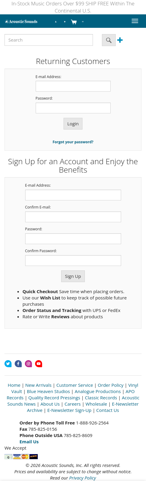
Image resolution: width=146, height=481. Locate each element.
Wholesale (96, 404)
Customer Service (74, 385)
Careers (72, 404)
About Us (50, 404)
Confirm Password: (41, 251)
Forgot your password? (73, 141)
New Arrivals (38, 385)
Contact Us (107, 410)
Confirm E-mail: (38, 207)
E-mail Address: (48, 76)
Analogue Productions (98, 391)
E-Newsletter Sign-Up (69, 410)
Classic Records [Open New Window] (101, 398)
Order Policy (111, 385)
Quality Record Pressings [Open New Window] (54, 398)
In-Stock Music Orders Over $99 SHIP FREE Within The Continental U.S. (72, 7)
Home (14, 385)
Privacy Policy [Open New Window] (82, 478)
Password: (44, 98)
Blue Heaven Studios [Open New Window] (48, 391)
